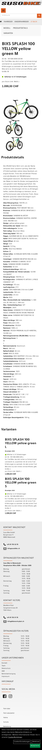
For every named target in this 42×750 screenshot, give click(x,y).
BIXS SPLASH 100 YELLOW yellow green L (20, 443)
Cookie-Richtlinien (15, 737)
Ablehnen (36, 742)
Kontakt (4, 663)
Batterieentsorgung (8, 674)
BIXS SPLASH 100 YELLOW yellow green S (20, 483)
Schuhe (6, 722)
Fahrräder (8, 22)
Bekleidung (7, 727)
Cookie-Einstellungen (22, 742)
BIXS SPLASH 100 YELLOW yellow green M (18, 49)
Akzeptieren (35, 746)
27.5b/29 (34, 22)
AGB (3, 671)
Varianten (8, 33)
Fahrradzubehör (9, 713)
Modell (6, 28)
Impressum (5, 676)
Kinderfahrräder (22, 22)
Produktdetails (20, 28)
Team (3, 666)
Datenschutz (6, 668)
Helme (5, 718)
